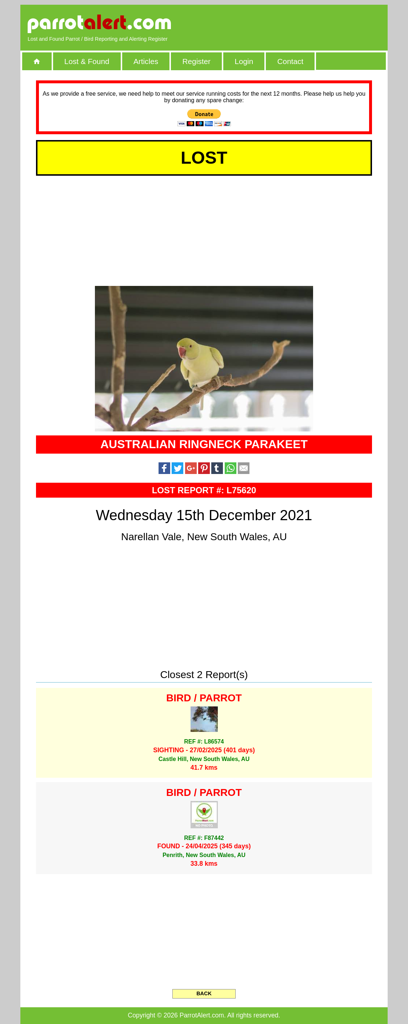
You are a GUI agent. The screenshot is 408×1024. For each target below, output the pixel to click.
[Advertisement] (297, 24)
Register (196, 61)
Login (244, 61)
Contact (290, 61)
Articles (145, 61)
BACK (204, 993)
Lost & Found (86, 61)
